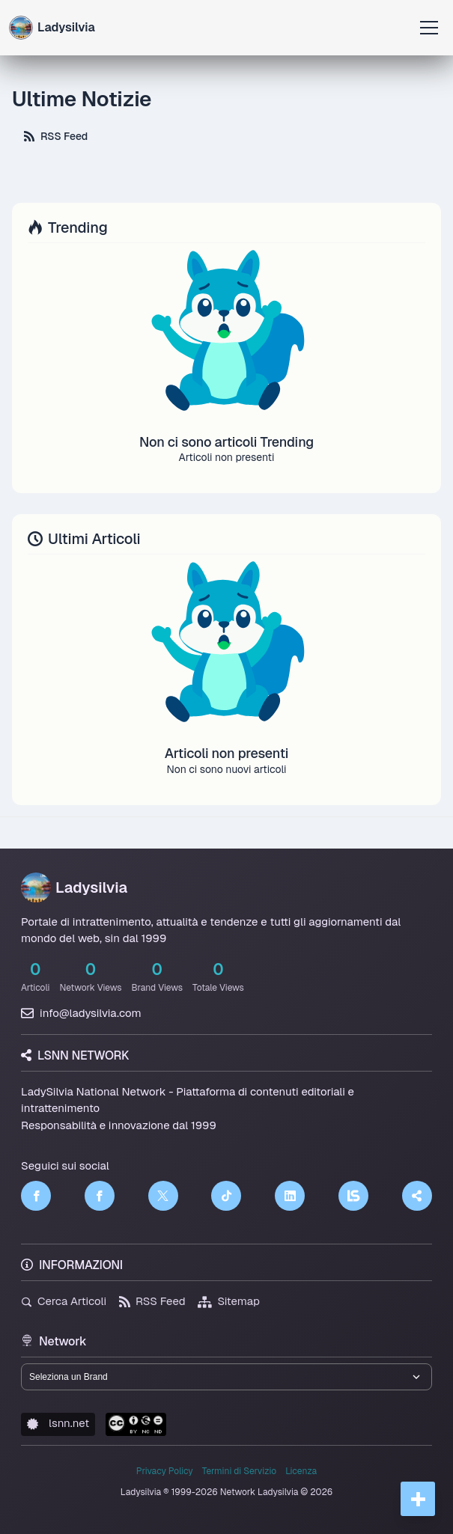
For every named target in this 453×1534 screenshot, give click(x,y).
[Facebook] (36, 1196)
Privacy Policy (164, 1471)
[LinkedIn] (290, 1196)
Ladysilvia (74, 887)
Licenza (301, 1471)
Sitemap (229, 1301)
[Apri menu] (429, 28)
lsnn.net (58, 1423)
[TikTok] (226, 1196)
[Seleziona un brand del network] (226, 1376)
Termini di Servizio (239, 1471)
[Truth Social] (417, 1196)
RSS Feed (56, 136)
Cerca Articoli (63, 1301)
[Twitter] (163, 1196)
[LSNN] (353, 1196)
